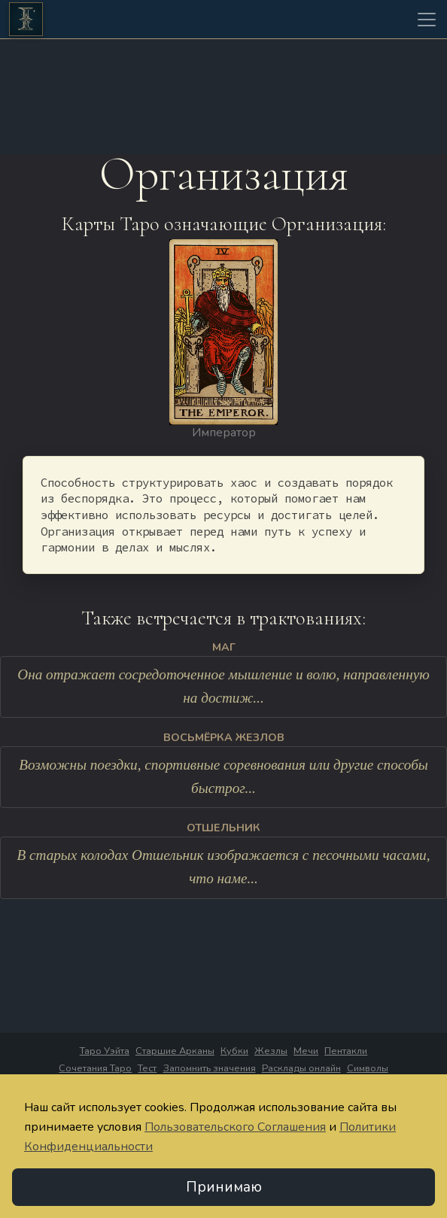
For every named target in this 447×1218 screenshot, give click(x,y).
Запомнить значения (209, 1068)
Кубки (234, 1051)
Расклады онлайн (301, 1068)
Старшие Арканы (174, 1051)
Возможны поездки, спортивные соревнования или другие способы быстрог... (223, 777)
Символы (367, 1068)
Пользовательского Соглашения (235, 1127)
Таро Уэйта (104, 1051)
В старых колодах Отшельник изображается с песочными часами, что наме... (223, 867)
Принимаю (224, 1187)
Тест (147, 1068)
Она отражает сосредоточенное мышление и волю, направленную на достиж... (223, 686)
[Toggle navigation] (426, 19)
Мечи (305, 1051)
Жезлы (270, 1051)
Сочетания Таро (95, 1068)
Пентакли (345, 1051)
